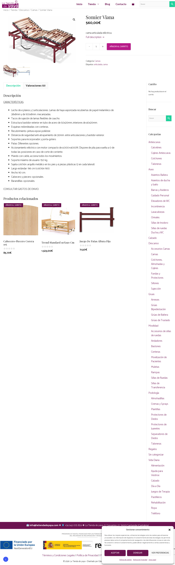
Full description (93, 37)
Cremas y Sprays (159, 404)
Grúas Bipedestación (158, 307)
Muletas (155, 367)
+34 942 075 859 (73, 525)
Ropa (154, 508)
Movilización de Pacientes (159, 359)
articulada (98, 64)
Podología (153, 393)
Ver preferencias (160, 553)
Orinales (155, 217)
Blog (107, 4)
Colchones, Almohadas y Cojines (157, 264)
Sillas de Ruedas (159, 378)
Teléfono (155, 513)
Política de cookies (125, 559)
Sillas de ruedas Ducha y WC (159, 230)
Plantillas (155, 409)
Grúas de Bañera (159, 315)
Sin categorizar (156, 455)
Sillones (155, 283)
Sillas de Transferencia (158, 385)
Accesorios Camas (160, 249)
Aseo (151, 169)
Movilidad (153, 326)
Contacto (121, 4)
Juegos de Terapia (160, 492)
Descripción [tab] (13, 86)
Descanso (24, 10)
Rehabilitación (158, 503)
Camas (34, 10)
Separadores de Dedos (159, 436)
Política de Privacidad (140, 559)
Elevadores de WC (160, 201)
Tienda (95, 4)
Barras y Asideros (160, 190)
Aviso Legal (152, 559)
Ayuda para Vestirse (157, 473)
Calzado (152, 238)
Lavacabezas (157, 212)
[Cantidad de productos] (96, 46)
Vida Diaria (153, 460)
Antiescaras (154, 142)
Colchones (156, 158)
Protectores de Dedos (159, 417)
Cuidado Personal (160, 195)
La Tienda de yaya (77, 561)
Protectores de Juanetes (159, 426)
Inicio (79, 4)
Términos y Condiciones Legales (58, 555)
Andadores (156, 341)
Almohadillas (157, 398)
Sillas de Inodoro (159, 223)
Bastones (156, 346)
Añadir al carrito (119, 46)
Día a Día (155, 486)
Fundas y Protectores (157, 276)
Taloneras (156, 164)
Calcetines (156, 147)
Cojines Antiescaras (161, 153)
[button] (169, 529)
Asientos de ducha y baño (160, 182)
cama (105, 64)
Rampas (155, 372)
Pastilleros (156, 497)
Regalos (152, 449)
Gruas (151, 294)
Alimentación (157, 466)
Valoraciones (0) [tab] (35, 86)
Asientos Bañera (159, 175)
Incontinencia (158, 206)
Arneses (155, 300)
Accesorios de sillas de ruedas (161, 333)
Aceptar (115, 553)
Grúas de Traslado (160, 320)
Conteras (155, 352)
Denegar (137, 553)
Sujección (156, 289)
